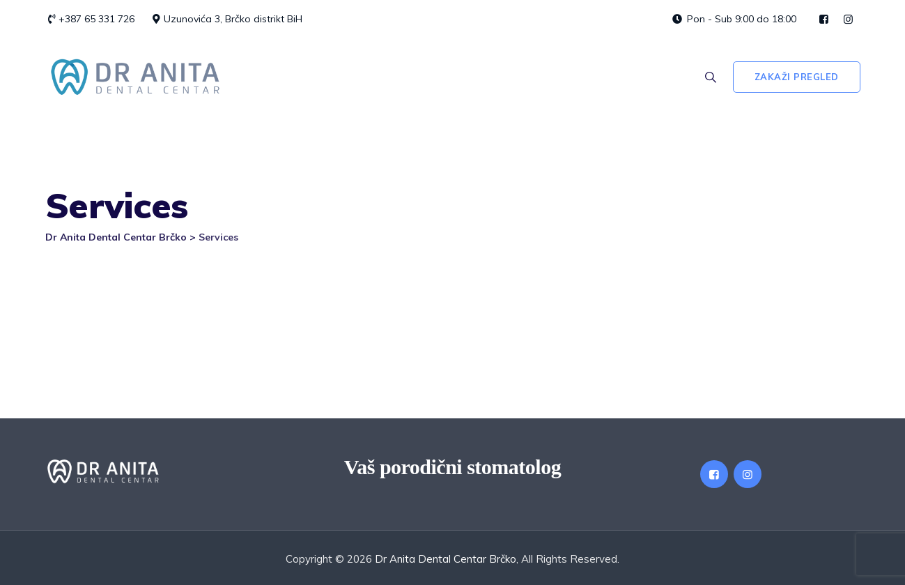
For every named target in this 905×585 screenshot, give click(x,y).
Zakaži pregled (797, 76)
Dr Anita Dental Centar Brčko (445, 558)
